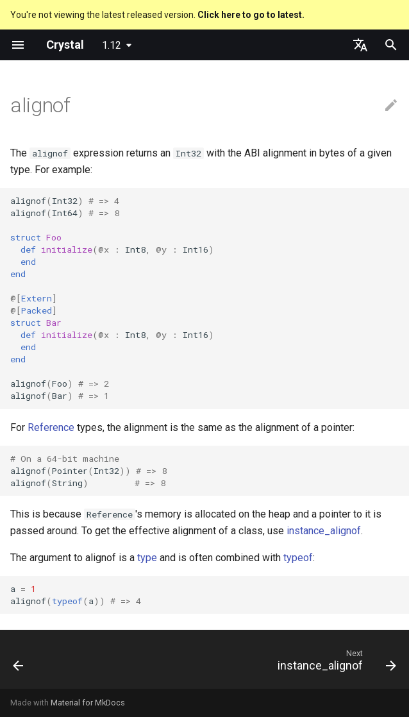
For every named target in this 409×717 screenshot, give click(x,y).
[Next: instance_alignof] (334, 663)
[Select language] (360, 45)
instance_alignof (324, 531)
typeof (298, 558)
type (147, 558)
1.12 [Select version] (111, 45)
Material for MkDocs (88, 702)
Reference (51, 427)
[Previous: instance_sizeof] (19, 663)
